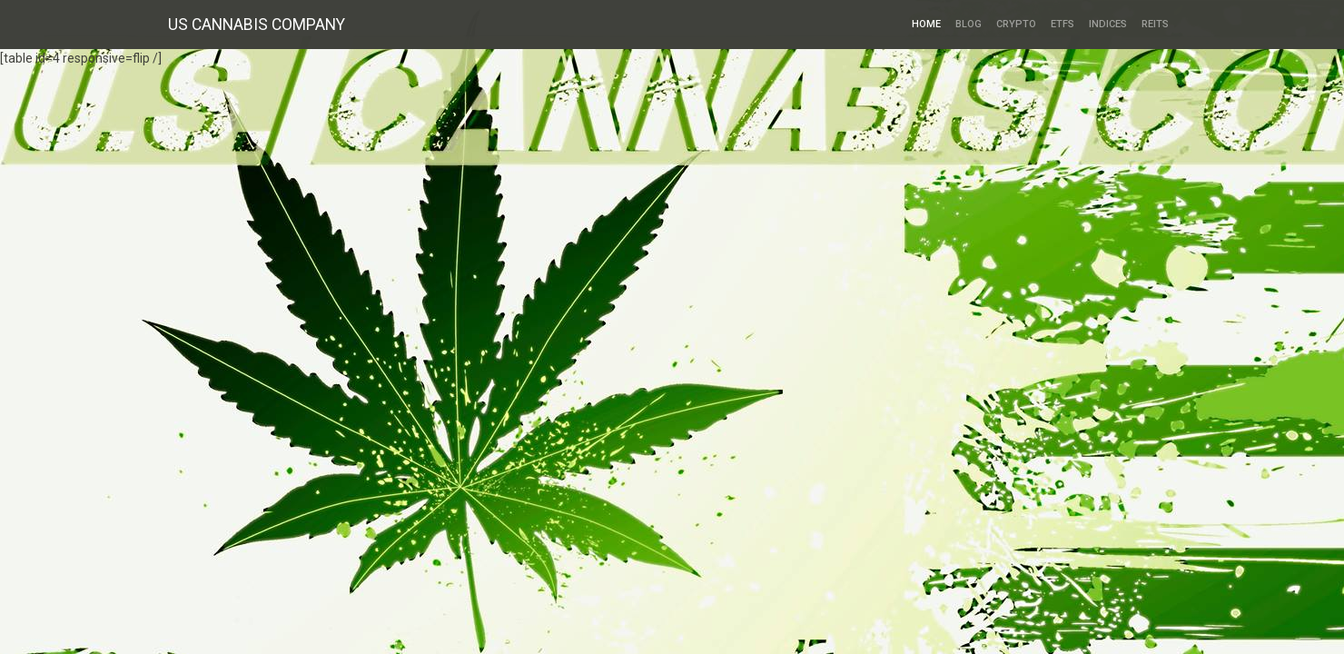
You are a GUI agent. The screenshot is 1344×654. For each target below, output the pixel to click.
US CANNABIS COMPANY (256, 24)
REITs (1155, 24)
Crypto (1016, 24)
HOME (926, 24)
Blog (968, 24)
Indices (1108, 24)
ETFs (1062, 24)
